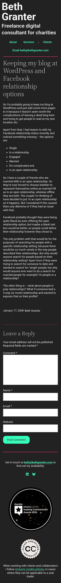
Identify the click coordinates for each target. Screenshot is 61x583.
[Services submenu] (38, 42)
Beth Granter (19, 12)
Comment (10, 353)
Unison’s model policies (29, 569)
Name (7, 390)
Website (8, 422)
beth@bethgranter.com (38, 462)
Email (7, 406)
